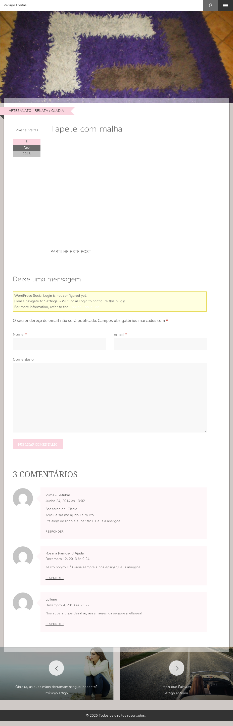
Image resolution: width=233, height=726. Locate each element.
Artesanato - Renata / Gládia (36, 111)
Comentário (23, 361)
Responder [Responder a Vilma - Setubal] (54, 535)
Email (119, 336)
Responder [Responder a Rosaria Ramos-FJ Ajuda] (54, 582)
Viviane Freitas (15, 5)
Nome (18, 336)
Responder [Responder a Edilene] (54, 628)
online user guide (85, 308)
